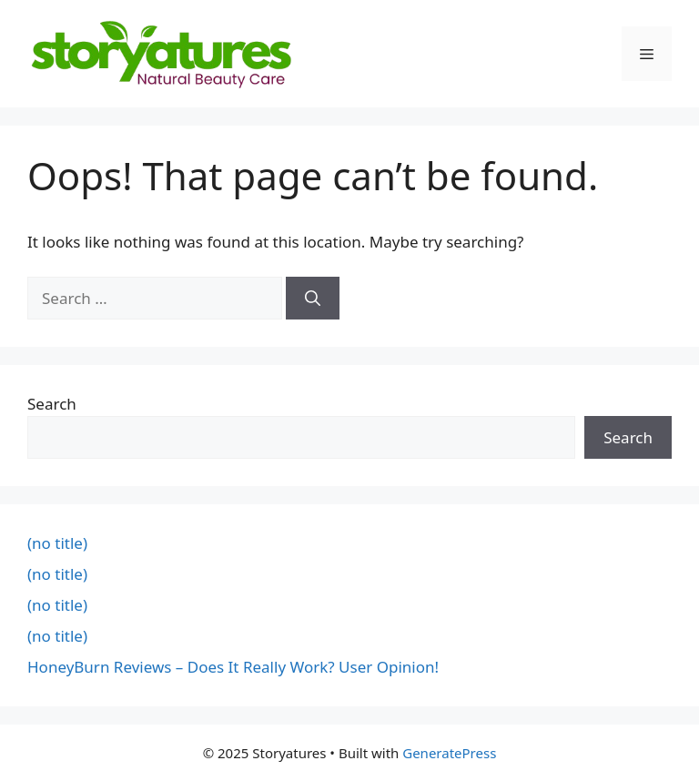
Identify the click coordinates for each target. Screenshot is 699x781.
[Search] (312, 298)
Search (51, 403)
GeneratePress (449, 753)
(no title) (57, 542)
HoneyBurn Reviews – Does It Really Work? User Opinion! (233, 666)
